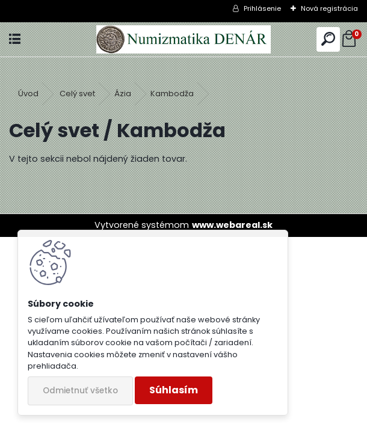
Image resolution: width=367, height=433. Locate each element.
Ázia (122, 93)
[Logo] (183, 39)
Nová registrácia (329, 8)
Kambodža (172, 93)
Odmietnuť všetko (80, 390)
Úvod (28, 93)
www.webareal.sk (232, 225)
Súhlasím (173, 390)
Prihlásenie (262, 8)
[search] (328, 39)
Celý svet (77, 93)
